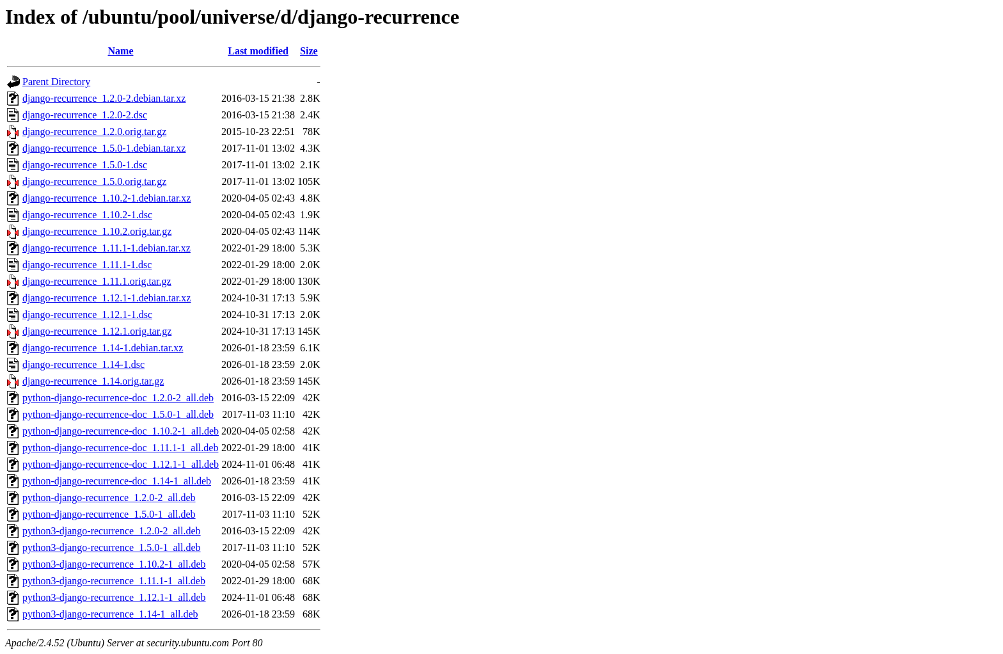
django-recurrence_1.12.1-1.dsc (87, 314)
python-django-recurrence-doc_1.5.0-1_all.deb (118, 414)
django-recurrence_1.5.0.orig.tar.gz (94, 181)
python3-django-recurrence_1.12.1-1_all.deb (114, 597)
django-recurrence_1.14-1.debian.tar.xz (102, 347)
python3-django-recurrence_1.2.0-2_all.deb (111, 530)
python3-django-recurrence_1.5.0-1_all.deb (111, 547)
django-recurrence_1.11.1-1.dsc (87, 264)
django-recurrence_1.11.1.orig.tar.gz (96, 281)
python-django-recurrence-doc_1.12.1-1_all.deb (120, 464)
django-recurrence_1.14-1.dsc (83, 364)
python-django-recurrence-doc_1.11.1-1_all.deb (120, 447)
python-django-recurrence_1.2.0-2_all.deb (109, 497)
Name (121, 50)
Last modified (258, 50)
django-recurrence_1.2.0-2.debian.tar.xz (104, 98)
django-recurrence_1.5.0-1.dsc (84, 164)
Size (309, 50)
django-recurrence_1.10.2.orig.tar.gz (96, 231)
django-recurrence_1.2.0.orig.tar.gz (94, 131)
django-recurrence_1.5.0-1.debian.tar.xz (104, 148)
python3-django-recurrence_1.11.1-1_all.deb (113, 580)
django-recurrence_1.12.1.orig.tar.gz (96, 331)
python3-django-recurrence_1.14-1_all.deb (110, 614)
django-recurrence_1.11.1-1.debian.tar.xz (106, 248)
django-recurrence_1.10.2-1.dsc (87, 214)
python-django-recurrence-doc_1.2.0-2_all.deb (118, 397)
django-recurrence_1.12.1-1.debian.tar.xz (106, 297)
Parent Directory (56, 81)
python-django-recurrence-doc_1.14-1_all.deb (116, 480)
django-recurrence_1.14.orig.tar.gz (93, 381)
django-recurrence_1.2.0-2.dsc (84, 114)
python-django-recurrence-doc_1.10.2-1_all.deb (120, 431)
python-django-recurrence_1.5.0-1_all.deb (109, 514)
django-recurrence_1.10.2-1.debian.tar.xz (106, 198)
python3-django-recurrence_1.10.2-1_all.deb (114, 564)
